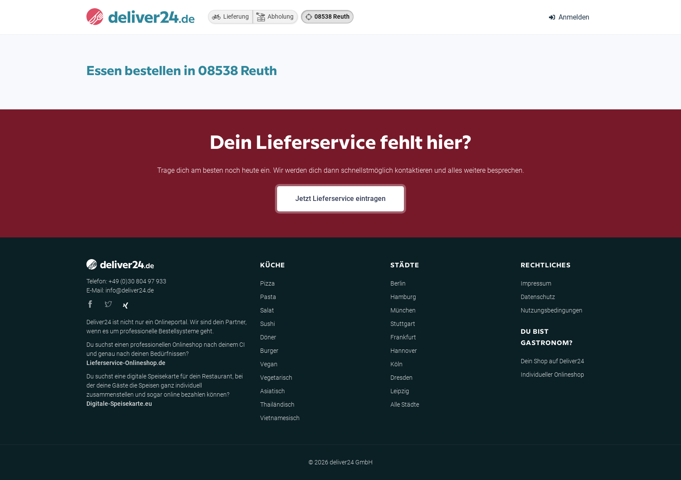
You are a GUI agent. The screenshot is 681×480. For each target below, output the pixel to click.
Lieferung (228, 17)
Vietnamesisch (280, 417)
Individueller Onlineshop (552, 374)
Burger (269, 350)
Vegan (269, 364)
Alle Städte (404, 404)
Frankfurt (403, 337)
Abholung (273, 17)
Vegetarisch (276, 377)
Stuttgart (402, 323)
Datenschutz (538, 296)
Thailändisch (277, 404)
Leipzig (399, 391)
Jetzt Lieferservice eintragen (340, 198)
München (403, 310)
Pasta (268, 296)
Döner (268, 337)
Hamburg (403, 296)
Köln (396, 364)
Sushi (267, 323)
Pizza (267, 283)
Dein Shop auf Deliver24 (552, 361)
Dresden (401, 377)
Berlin (398, 283)
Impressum (536, 283)
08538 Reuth (332, 16)
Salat (267, 310)
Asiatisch (272, 391)
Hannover (403, 350)
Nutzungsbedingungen (551, 310)
